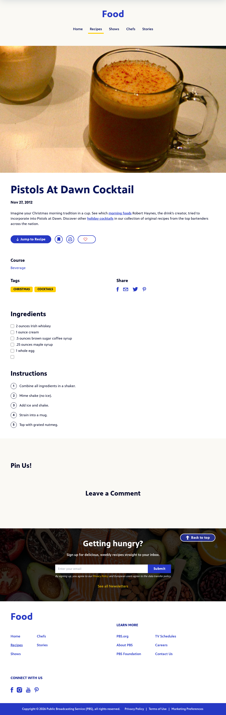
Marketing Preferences (187, 709)
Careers (161, 645)
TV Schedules (165, 636)
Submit (159, 568)
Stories (147, 29)
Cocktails (45, 289)
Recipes (96, 29)
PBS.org (122, 636)
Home (78, 29)
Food (113, 14)
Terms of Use (158, 709)
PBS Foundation (129, 654)
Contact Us (164, 654)
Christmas (21, 289)
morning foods (120, 213)
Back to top (198, 537)
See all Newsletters (113, 586)
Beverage (18, 268)
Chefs (130, 29)
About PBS (125, 645)
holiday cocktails (100, 218)
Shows (114, 29)
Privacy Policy (100, 576)
